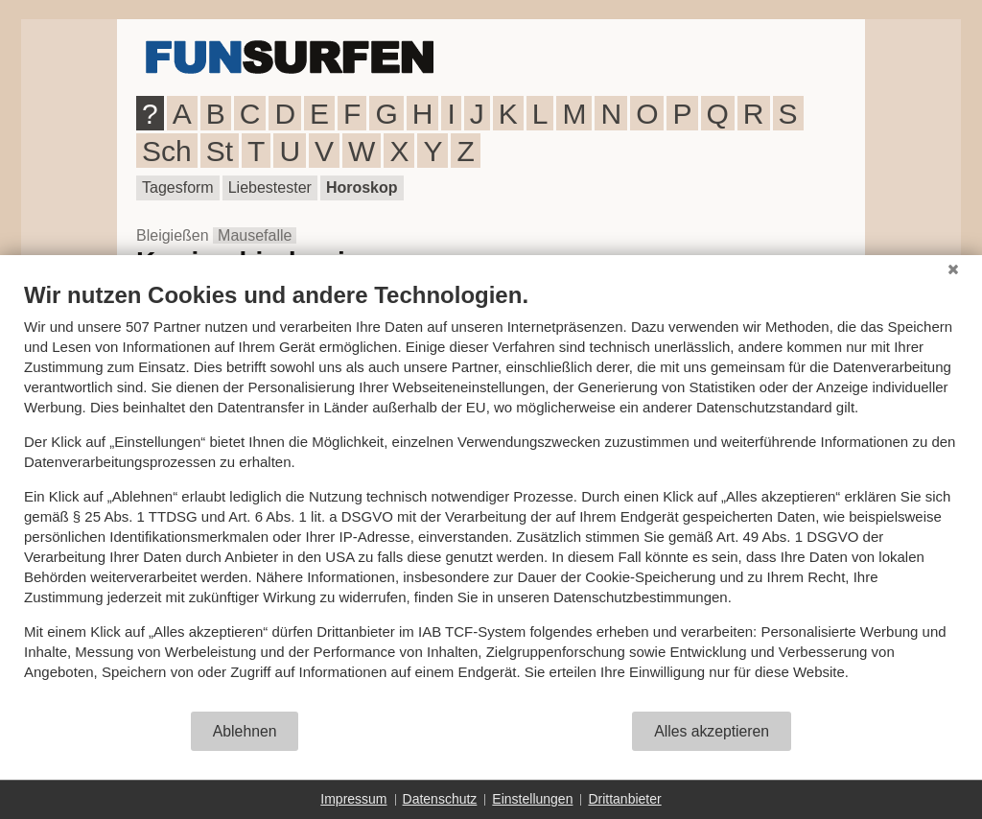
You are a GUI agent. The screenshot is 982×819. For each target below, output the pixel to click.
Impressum (353, 799)
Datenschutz (440, 799)
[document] (491, 495)
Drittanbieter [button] (624, 799)
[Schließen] (953, 269)
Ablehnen (245, 731)
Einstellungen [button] (532, 799)
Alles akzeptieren (711, 731)
